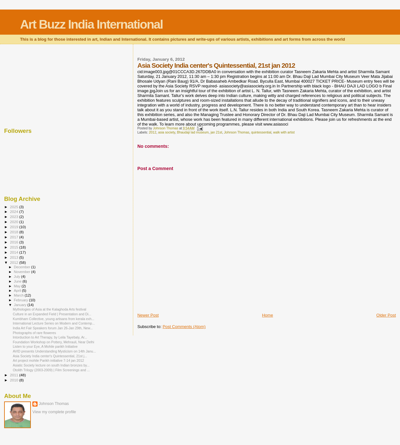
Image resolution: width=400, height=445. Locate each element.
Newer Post (148, 315)
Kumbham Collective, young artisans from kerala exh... (53, 319)
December (22, 267)
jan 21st (216, 132)
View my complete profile (54, 412)
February (21, 300)
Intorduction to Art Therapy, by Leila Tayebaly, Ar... (50, 337)
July (17, 276)
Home (267, 315)
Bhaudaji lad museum (193, 132)
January (21, 305)
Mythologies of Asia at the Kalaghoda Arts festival (49, 309)
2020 (14, 222)
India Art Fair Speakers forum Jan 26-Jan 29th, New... (53, 328)
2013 (14, 257)
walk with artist (284, 132)
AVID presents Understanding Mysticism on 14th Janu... (54, 351)
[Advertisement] (36, 84)
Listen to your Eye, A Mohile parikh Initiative (45, 346)
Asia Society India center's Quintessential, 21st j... (50, 356)
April (18, 290)
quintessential (261, 132)
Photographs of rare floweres (34, 333)
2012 (152, 132)
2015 (14, 247)
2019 (14, 227)
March (19, 295)
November (22, 272)
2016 (14, 242)
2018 (14, 232)
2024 (14, 211)
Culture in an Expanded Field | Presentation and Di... (52, 314)
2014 (14, 252)
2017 (14, 237)
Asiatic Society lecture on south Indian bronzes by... (51, 365)
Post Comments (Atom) (183, 326)
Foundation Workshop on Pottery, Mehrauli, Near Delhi (53, 342)
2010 (14, 380)
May (18, 286)
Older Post (386, 315)
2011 (14, 375)
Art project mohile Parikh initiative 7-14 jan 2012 (48, 360)
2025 (14, 207)
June (18, 281)
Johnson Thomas (236, 132)
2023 (14, 217)
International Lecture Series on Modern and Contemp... (54, 323)
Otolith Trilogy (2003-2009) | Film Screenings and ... (51, 370)
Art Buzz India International (91, 24)
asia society (166, 132)
